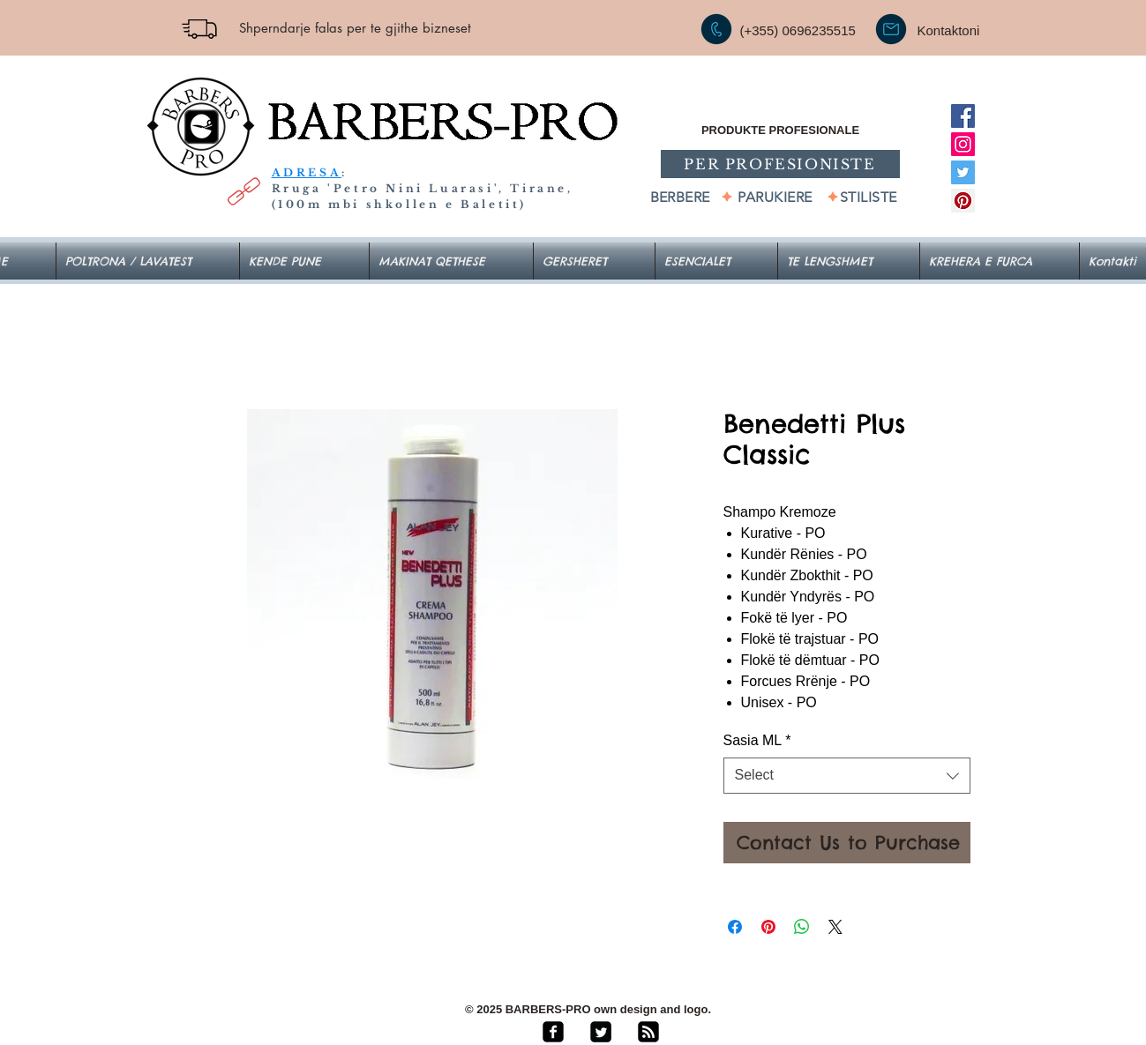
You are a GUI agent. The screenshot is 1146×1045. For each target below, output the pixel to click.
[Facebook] (963, 116)
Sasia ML (757, 740)
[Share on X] (835, 926)
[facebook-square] (553, 1031)
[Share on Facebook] (734, 926)
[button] (716, 261)
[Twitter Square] (600, 1031)
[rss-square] (648, 1031)
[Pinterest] (963, 201)
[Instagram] (963, 144)
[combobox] (846, 775)
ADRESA (307, 172)
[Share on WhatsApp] (802, 926)
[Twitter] (963, 172)
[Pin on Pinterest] (768, 926)
